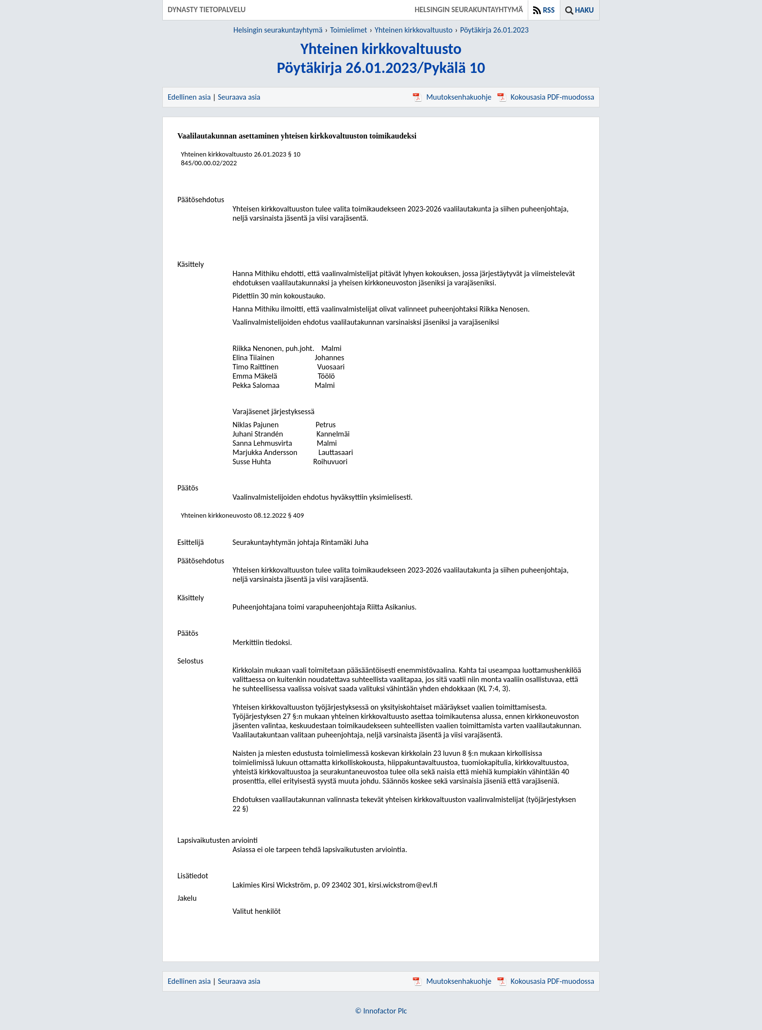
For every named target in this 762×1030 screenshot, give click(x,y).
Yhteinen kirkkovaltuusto (413, 30)
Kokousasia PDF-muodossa (545, 97)
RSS (548, 10)
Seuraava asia (239, 97)
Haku (584, 10)
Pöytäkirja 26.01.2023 (494, 30)
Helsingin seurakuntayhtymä (278, 30)
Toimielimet (348, 30)
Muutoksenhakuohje (452, 97)
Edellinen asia (189, 97)
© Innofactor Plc (381, 1010)
